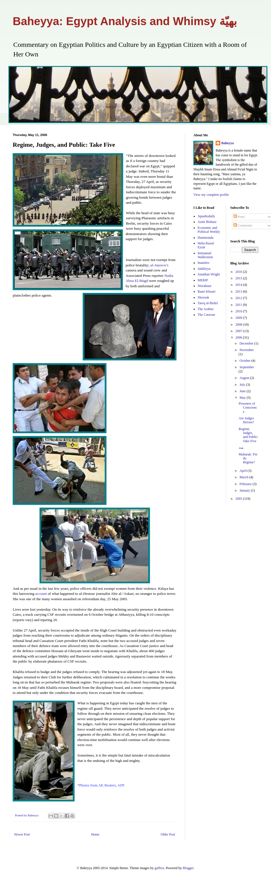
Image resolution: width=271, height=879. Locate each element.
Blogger (188, 868)
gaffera (159, 868)
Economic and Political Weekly (209, 230)
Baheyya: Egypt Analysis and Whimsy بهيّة (125, 21)
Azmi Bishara (207, 222)
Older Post (168, 834)
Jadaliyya (204, 269)
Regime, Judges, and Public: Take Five (248, 435)
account (41, 593)
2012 (239, 298)
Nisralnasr (204, 286)
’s (159, 265)
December (246, 343)
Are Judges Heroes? (246, 420)
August (244, 378)
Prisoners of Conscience (248, 408)
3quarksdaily (206, 216)
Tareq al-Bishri (208, 303)
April (243, 471)
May (242, 398)
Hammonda (205, 238)
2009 (239, 318)
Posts (239, 217)
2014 (239, 285)
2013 (239, 291)
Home (95, 834)
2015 (239, 278)
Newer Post (22, 834)
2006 (239, 337)
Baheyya (227, 143)
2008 (239, 324)
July (242, 385)
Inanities (203, 263)
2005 (239, 499)
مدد (241, 448)
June (242, 391)
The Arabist (205, 309)
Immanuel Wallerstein (205, 255)
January (245, 490)
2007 (239, 331)
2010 (239, 311)
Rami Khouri (206, 291)
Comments (242, 225)
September (246, 367)
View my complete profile (211, 195)
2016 (239, 272)
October (245, 361)
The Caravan (206, 315)
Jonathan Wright (209, 274)
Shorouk (203, 297)
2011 (239, 305)
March (244, 477)
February (245, 484)
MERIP (203, 280)
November (246, 350)
